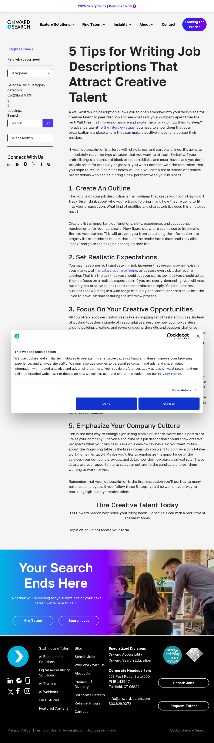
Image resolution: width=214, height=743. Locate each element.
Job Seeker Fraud (101, 730)
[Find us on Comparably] (17, 164)
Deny (106, 403)
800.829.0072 (120, 704)
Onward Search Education (130, 660)
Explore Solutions (55, 24)
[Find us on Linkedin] (8, 164)
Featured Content (53, 708)
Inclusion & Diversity (84, 684)
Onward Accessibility (125, 654)
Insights (120, 24)
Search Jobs (85, 657)
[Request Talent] (183, 705)
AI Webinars (48, 692)
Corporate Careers (90, 695)
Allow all (169, 403)
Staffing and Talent (55, 648)
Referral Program (89, 703)
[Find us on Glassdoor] (25, 164)
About (145, 24)
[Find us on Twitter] (33, 164)
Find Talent (92, 24)
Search (13, 115)
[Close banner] (198, 336)
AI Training (47, 683)
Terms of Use (46, 730)
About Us (82, 673)
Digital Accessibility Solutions (54, 672)
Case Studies (49, 700)
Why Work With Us (90, 665)
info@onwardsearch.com (129, 698)
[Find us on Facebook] (41, 164)
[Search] (48, 123)
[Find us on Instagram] (48, 164)
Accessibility (73, 730)
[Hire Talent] (33, 620)
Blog (78, 648)
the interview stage (119, 127)
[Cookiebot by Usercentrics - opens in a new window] (170, 336)
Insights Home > (20, 49)
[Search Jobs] (78, 620)
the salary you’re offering (116, 270)
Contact (168, 24)
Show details (181, 390)
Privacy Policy (18, 730)
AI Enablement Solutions (51, 659)
